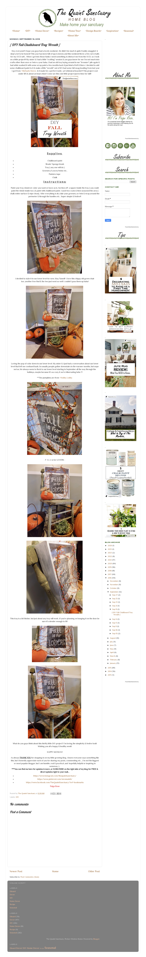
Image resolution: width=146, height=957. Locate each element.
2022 (110, 556)
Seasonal (13, 908)
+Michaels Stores (28, 71)
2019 (110, 567)
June (112, 645)
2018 (110, 571)
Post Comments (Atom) (30, 877)
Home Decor (15, 901)
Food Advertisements (131, 138)
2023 (110, 553)
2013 (110, 675)
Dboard (13, 891)
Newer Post (16, 871)
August (113, 638)
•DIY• (27, 31)
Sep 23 (115, 602)
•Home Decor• (42, 31)
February (113, 660)
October (113, 588)
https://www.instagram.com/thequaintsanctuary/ (54, 776)
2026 (110, 545)
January (113, 663)
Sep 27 (115, 595)
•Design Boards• (94, 31)
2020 (110, 563)
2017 (110, 574)
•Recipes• (58, 31)
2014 (110, 671)
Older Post (94, 871)
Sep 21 (115, 606)
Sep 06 (115, 630)
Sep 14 (115, 619)
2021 (110, 560)
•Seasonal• (128, 31)
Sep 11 (114, 626)
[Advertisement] (115, 55)
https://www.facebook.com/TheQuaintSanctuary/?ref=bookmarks (55, 782)
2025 (110, 549)
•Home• (16, 31)
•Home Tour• (74, 31)
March (113, 656)
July (111, 642)
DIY (17, 797)
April (112, 652)
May (112, 649)
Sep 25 (115, 598)
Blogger (96, 939)
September (114, 592)
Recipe (12, 904)
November (114, 584)
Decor (12, 894)
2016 (110, 578)
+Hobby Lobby (66, 378)
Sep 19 (115, 609)
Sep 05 (115, 633)
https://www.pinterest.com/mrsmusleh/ (54, 779)
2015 (110, 668)
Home (55, 871)
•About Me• (73, 35)
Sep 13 (115, 623)
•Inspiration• (112, 31)
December (114, 581)
